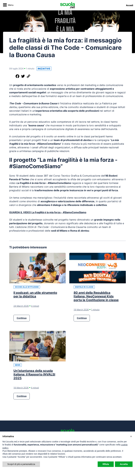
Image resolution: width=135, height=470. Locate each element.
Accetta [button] (124, 464)
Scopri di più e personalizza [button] (21, 464)
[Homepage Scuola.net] (67, 5)
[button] (131, 436)
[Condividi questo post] (12, 76)
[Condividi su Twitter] (23, 76)
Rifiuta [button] (106, 464)
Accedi (129, 5)
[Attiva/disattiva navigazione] (8, 5)
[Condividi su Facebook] (17, 76)
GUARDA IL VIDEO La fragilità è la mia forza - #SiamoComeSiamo (47, 212)
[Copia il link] (28, 76)
